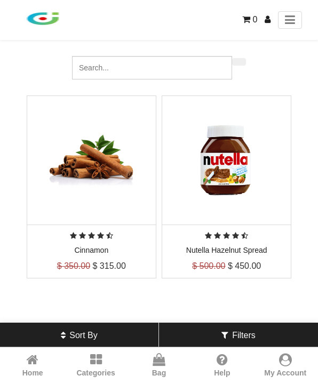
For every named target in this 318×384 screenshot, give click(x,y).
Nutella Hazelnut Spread (226, 250)
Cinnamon (91, 250)
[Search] (239, 62)
